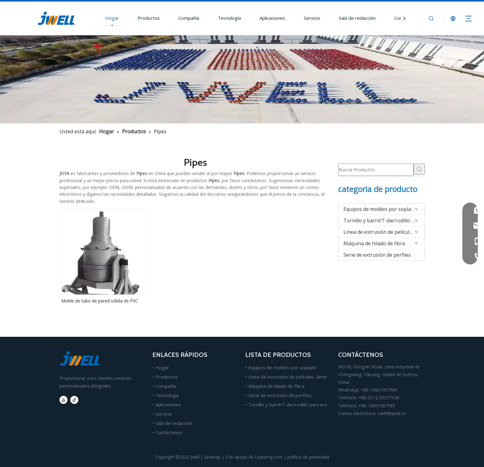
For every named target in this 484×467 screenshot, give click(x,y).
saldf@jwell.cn (392, 413)
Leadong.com (268, 457)
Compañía (188, 18)
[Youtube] (63, 400)
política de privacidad (308, 457)
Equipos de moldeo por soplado (380, 209)
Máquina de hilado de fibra (374, 243)
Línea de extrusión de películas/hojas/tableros (384, 232)
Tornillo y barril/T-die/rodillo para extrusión (384, 220)
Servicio (312, 18)
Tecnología (229, 18)
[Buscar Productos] (376, 170)
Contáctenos (168, 432)
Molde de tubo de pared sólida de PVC (99, 301)
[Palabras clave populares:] (419, 169)
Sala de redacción (357, 18)
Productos (148, 18)
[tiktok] (74, 400)
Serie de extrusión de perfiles (377, 254)
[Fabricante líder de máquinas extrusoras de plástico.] (242, 79)
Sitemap (212, 457)
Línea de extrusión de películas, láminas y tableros (301, 377)
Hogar (112, 18)
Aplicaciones (272, 18)
